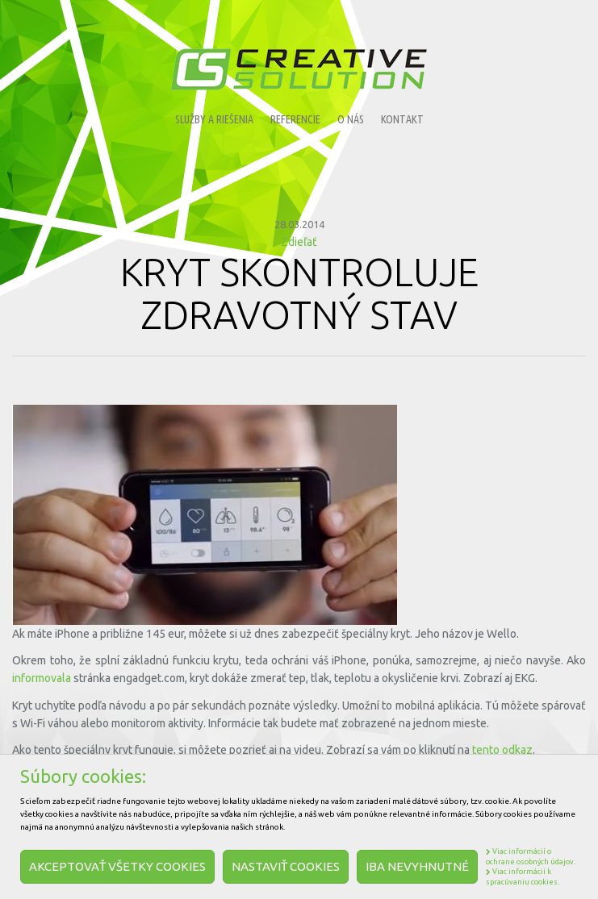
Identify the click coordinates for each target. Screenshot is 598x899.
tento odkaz (502, 749)
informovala (41, 678)
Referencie (295, 119)
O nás (350, 119)
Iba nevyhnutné (417, 866)
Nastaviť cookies (286, 866)
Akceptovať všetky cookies (117, 866)
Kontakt (402, 119)
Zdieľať (299, 241)
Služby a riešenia (214, 119)
